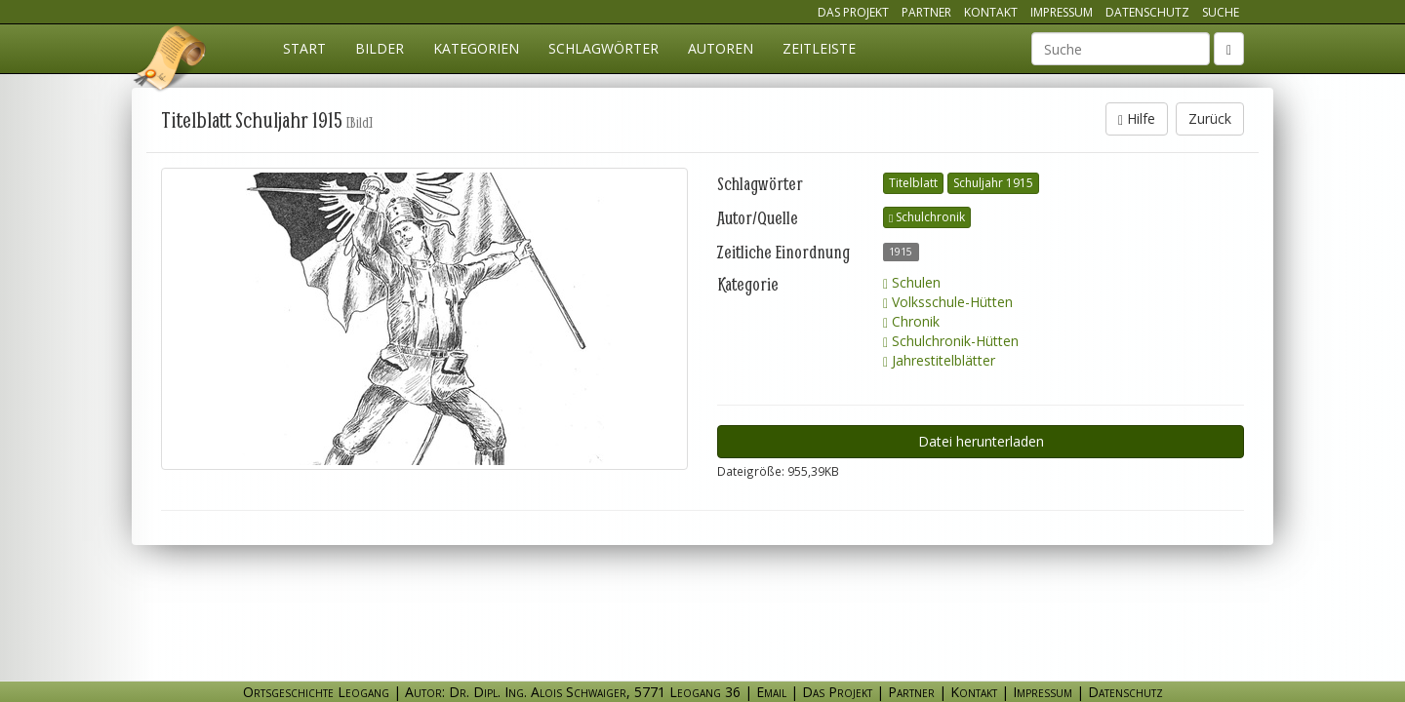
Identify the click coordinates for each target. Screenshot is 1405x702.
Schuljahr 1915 (993, 183)
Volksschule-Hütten (948, 301)
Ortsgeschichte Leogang (171, 61)
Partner (926, 12)
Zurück (1209, 118)
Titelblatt (913, 183)
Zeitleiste (819, 48)
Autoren (720, 48)
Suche (1220, 12)
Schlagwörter (603, 48)
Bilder (379, 48)
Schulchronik (927, 217)
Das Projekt (853, 12)
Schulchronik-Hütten (951, 341)
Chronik (911, 321)
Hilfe (1136, 118)
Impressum (1061, 12)
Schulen (912, 282)
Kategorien (476, 48)
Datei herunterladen (981, 441)
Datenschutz (1147, 12)
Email (771, 691)
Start (304, 48)
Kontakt (991, 12)
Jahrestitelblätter (939, 360)
